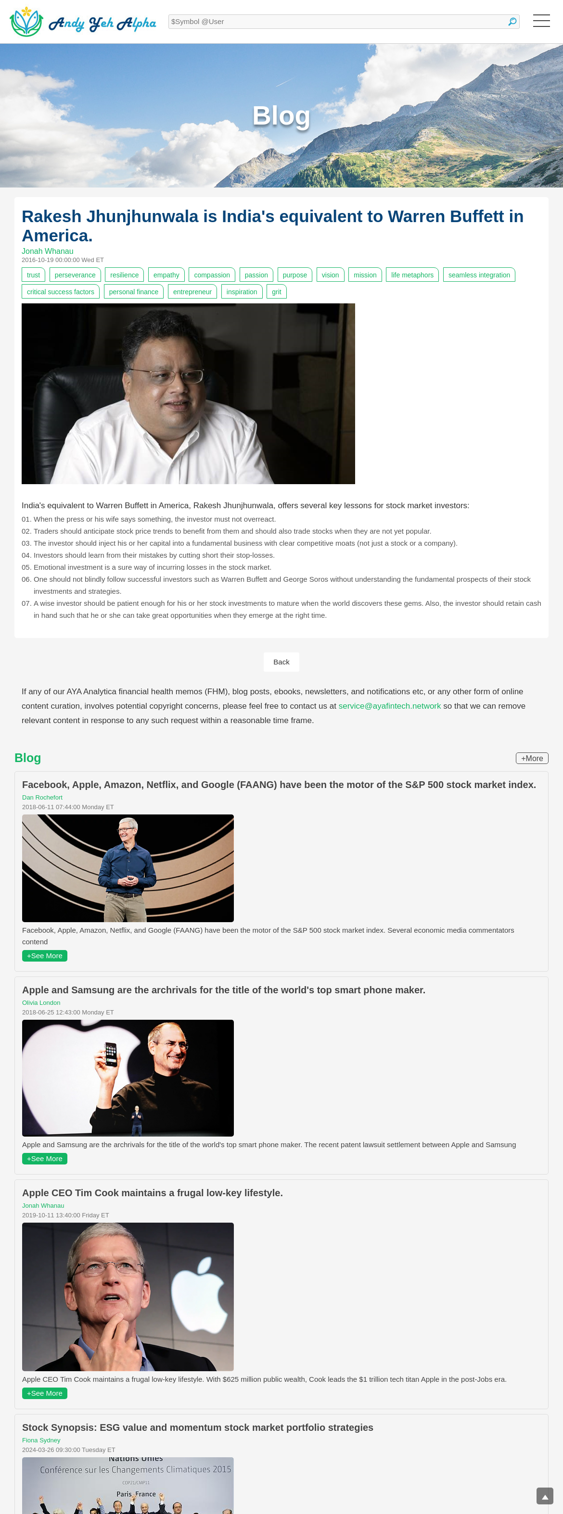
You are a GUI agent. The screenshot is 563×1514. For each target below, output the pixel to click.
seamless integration (479, 275)
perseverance (75, 275)
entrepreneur (192, 292)
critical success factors (60, 292)
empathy (166, 275)
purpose (295, 275)
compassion (212, 275)
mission (365, 275)
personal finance (134, 292)
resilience (124, 275)
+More (532, 758)
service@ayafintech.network (390, 706)
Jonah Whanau (48, 251)
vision (330, 275)
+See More (45, 955)
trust (33, 275)
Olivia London (41, 1002)
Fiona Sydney (41, 1440)
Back (281, 662)
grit (276, 292)
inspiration (242, 292)
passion (256, 275)
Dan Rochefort (42, 797)
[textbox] (344, 21)
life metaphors (412, 275)
